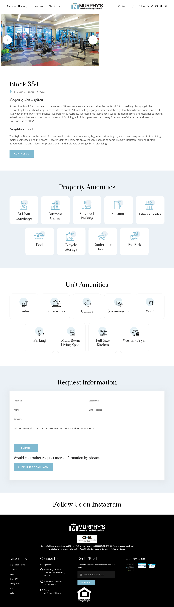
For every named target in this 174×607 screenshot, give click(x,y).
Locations (13, 569)
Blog (11, 588)
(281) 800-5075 (49, 584)
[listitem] (50, 40)
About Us (13, 574)
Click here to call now (33, 467)
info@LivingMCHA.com (53, 593)
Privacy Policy (15, 583)
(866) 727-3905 (57, 581)
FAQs (12, 593)
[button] (17, 6)
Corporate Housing (17, 565)
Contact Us (124, 6)
